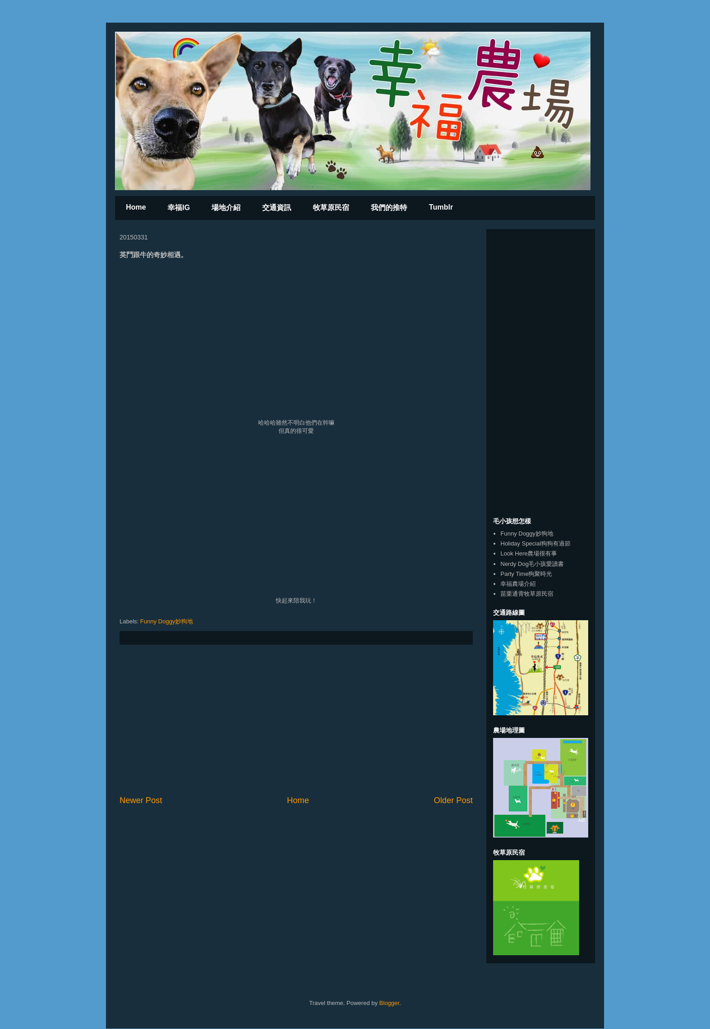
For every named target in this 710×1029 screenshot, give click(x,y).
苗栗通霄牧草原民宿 (526, 593)
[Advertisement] (296, 719)
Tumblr (441, 207)
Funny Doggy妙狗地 (166, 621)
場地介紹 (225, 207)
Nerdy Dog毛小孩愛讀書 (532, 563)
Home (136, 207)
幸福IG (179, 207)
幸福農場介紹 (518, 583)
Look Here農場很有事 (528, 553)
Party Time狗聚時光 (526, 573)
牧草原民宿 (331, 207)
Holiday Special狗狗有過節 (535, 543)
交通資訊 (276, 207)
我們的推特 (389, 207)
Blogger (389, 1003)
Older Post (453, 800)
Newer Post (141, 800)
